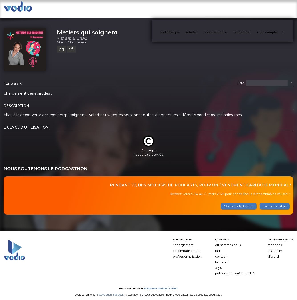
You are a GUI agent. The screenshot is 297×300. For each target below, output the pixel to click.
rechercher (250, 8)
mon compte (275, 8)
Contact (220, 252)
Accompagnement (186, 246)
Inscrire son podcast (275, 201)
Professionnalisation (187, 252)
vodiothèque (180, 8)
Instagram (275, 246)
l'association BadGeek (110, 290)
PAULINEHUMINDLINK (74, 33)
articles (202, 8)
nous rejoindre (224, 8)
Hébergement (183, 240)
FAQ (217, 246)
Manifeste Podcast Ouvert (161, 284)
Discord (273, 252)
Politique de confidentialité (235, 269)
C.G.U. (219, 263)
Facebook (275, 240)
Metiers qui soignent (87, 27)
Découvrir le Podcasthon (239, 201)
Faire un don (223, 257)
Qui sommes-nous (228, 240)
